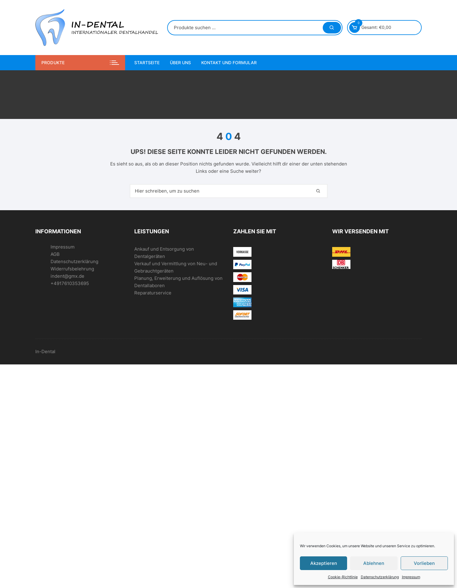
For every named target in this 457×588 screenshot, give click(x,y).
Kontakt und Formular (229, 62)
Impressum (411, 577)
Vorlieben (424, 563)
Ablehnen (373, 563)
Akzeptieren (323, 563)
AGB (55, 254)
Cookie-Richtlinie (343, 577)
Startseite (147, 62)
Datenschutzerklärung (380, 577)
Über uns (180, 62)
